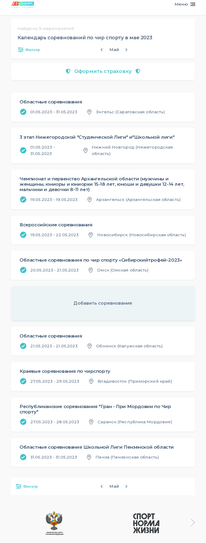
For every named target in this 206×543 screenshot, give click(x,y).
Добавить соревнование (102, 303)
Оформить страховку (103, 71)
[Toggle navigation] (182, 4)
